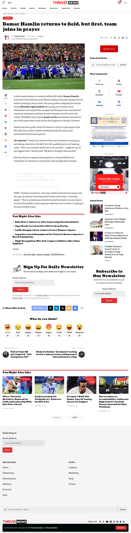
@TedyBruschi (26, 174)
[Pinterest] (110, 521)
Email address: (34, 280)
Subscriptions (9, 478)
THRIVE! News (57, 254)
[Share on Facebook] (111, 38)
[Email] (119, 38)
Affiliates (7, 484)
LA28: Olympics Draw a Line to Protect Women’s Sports (45, 230)
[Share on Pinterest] (6, 116)
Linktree (73, 467)
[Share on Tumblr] (6, 128)
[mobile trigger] (5, 2)
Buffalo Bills (29, 254)
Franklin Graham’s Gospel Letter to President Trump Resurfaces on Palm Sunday (114, 251)
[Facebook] (99, 82)
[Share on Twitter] (115, 38)
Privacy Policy (37, 528)
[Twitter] (119, 82)
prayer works (51, 117)
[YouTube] (107, 521)
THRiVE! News (19, 36)
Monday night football (32, 107)
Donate (72, 484)
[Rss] (123, 521)
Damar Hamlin (71, 96)
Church (107, 260)
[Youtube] (119, 93)
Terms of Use (52, 528)
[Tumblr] (120, 521)
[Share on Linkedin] (6, 122)
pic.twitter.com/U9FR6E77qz (36, 180)
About (5, 467)
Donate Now (109, 49)
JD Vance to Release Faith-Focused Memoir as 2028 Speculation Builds (116, 235)
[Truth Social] (119, 104)
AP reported (20, 140)
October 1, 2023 (51, 186)
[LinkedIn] (99, 104)
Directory (7, 489)
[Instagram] (99, 93)
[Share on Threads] (6, 134)
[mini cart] (119, 3)
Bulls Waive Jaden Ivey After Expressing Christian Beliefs (47, 222)
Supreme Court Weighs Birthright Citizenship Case (115, 222)
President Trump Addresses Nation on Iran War (116, 208)
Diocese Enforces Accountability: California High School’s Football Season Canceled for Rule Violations (113, 401)
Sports (7, 18)
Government (109, 214)
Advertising (8, 473)
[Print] (122, 38)
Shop (5, 495)
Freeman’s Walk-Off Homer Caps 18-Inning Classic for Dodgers (79, 399)
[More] (126, 38)
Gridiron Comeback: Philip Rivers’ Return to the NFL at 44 (48, 399)
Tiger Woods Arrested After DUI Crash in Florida (41, 226)
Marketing (74, 473)
